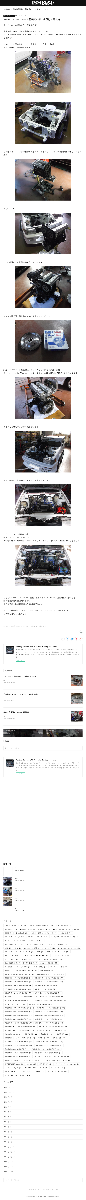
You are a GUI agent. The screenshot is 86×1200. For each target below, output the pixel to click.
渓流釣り (25, 1075)
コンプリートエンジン (38, 937)
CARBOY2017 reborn (14, 1064)
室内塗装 (59, 974)
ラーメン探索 (11, 1075)
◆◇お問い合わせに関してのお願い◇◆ (35, 929)
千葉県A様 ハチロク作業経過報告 (18, 1019)
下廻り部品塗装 (44, 974)
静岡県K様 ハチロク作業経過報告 (18, 1015)
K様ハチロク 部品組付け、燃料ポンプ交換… (20, 676)
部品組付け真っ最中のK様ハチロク (15, 680)
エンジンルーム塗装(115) (10, 626)
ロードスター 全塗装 (33, 1060)
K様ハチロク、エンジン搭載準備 (26, 888)
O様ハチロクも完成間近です (13, 716)
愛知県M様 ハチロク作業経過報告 (18, 993)
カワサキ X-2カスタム (57, 1072)
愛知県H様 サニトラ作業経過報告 (18, 1012)
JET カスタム (58, 1068)
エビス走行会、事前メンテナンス (26, 898)
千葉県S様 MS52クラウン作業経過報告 (20, 1027)
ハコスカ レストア (42, 1057)
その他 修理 (65, 933)
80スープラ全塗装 (61, 1057)
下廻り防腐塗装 (47, 970)
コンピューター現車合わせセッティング (39, 948)
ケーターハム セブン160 (15, 1004)
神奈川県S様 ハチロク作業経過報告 (53, 1027)
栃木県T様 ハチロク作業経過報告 (47, 985)
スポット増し (40, 967)
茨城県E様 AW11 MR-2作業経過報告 (19, 1008)
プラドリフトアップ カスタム (67, 1064)
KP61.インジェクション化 (16, 926)
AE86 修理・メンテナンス (44, 933)
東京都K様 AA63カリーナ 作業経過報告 (21, 1034)
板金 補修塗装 (12, 963)
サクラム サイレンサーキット (41, 926)
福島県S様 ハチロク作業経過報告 (42, 1004)
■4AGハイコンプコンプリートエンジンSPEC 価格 (24, 941)
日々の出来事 (22, 933)
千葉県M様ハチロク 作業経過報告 (18, 1045)
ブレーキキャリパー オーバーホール (19, 952)
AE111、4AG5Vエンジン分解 (25, 908)
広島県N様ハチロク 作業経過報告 (54, 1034)
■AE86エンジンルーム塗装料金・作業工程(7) (32, 626)
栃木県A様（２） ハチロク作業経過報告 (21, 997)
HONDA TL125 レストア (36, 1068)
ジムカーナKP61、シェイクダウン (26, 878)
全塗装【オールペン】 (54, 959)
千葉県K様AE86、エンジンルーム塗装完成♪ (20, 694)
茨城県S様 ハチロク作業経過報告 (49, 982)
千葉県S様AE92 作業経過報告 (17, 1049)
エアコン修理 (11, 959)
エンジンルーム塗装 (9, 15)
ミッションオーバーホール (69, 948)
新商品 (8, 933)
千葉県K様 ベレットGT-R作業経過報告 (51, 1000)
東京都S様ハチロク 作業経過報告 (52, 1038)
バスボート (38, 1072)
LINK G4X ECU (13, 948)
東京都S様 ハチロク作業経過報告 (49, 1023)
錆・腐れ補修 (30, 963)
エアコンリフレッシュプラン (63, 955)
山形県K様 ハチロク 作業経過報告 (51, 1030)
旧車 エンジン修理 (13, 955)
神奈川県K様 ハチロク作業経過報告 (48, 978)
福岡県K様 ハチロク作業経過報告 (47, 989)
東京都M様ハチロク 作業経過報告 (47, 1053)
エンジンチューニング (15, 937)
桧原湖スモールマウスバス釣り (17, 1072)
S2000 (67, 1060)
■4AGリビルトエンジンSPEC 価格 (65, 937)
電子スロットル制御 (58, 944)
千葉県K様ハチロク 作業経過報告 (18, 1057)
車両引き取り (46, 1064)
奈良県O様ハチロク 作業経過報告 (49, 1042)
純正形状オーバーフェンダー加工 (18, 967)
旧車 (40, 952)
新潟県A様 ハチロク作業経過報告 (18, 978)
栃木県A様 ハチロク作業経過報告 (18, 982)
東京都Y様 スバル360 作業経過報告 (20, 1038)
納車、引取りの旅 (63, 926)
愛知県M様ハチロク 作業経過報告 (49, 1045)
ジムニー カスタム (13, 1068)
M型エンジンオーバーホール (36, 955)
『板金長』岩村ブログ (31, 959)
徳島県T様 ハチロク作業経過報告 (49, 1012)
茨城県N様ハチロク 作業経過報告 (18, 1053)
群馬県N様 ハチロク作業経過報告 (18, 985)
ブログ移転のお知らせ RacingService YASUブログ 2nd (35, 868)
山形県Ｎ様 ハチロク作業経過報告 (49, 1015)
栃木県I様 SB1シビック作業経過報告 (19, 1030)
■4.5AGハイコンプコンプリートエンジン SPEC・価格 (25, 944)
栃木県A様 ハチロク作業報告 (51, 997)
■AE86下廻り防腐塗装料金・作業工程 (19, 974)
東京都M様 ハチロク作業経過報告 (51, 1008)
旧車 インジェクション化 (58, 952)
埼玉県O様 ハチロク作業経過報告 (18, 1023)
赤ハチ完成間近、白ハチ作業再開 (16, 712)
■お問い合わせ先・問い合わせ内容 (66, 929)
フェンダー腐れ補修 (49, 963)
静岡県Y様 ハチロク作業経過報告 (48, 1019)
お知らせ (32, 1064)
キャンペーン (11, 929)
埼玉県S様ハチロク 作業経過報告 (18, 1042)
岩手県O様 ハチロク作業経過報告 (18, 989)
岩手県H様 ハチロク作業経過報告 (48, 993)
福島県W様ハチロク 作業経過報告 (46, 1049)
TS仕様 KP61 (52, 1060)
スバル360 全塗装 (13, 1060)
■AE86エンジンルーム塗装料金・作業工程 (21, 970)
